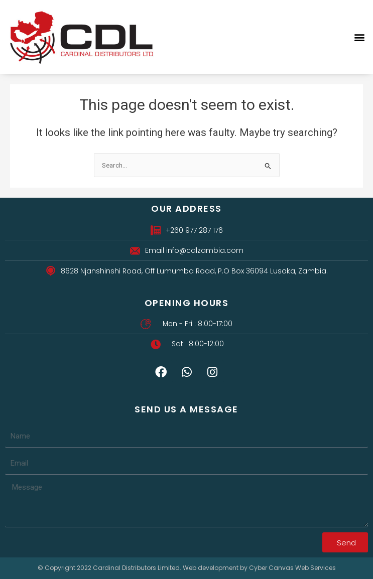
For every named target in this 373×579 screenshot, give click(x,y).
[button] (359, 37)
